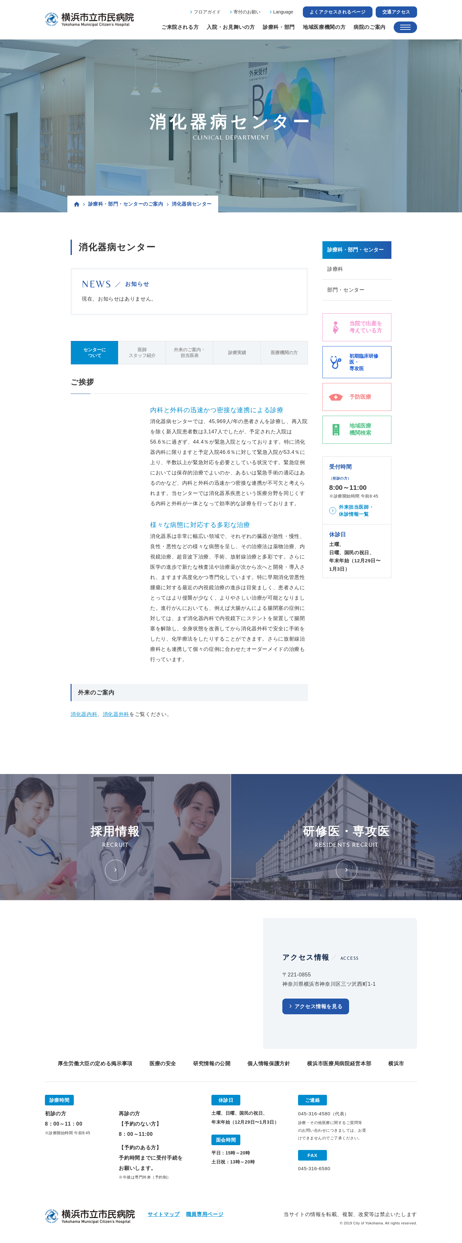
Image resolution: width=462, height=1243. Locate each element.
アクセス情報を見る (319, 1006)
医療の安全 (163, 1063)
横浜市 (396, 1063)
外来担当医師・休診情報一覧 (356, 510)
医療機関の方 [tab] (284, 352)
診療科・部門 (279, 27)
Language (283, 11)
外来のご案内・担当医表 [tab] (189, 352)
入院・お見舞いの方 (231, 27)
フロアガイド (207, 11)
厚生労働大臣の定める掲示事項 (95, 1063)
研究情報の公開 (211, 1063)
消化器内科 (84, 714)
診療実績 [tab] (237, 352)
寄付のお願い (247, 11)
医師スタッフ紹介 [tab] (142, 352)
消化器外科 (116, 714)
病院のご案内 (370, 27)
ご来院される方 (180, 27)
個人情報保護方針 (268, 1063)
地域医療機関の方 (324, 27)
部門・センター (345, 290)
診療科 (335, 269)
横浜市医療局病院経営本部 (339, 1063)
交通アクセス (396, 11)
